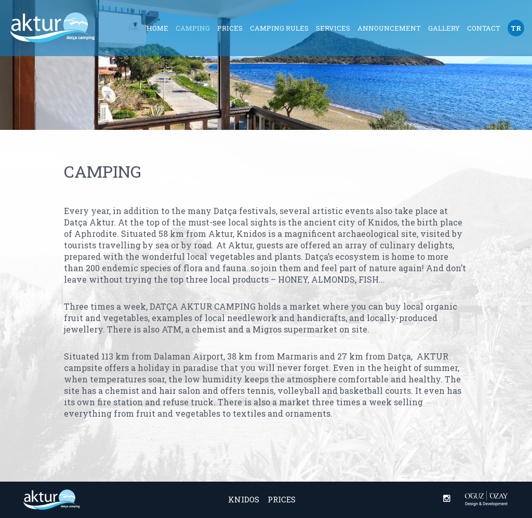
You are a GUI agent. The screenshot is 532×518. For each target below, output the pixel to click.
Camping (193, 28)
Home (157, 28)
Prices (230, 28)
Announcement (389, 28)
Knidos (243, 499)
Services (333, 28)
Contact (483, 28)
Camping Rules (279, 28)
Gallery (444, 28)
